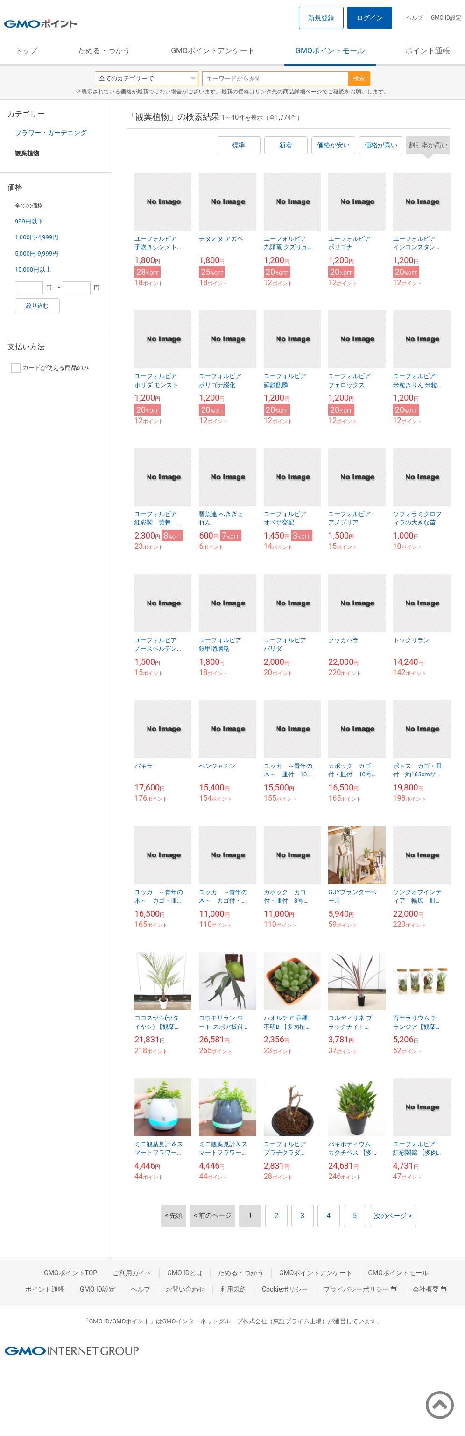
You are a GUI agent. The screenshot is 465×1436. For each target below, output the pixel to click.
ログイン (370, 18)
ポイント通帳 (427, 50)
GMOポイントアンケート (213, 50)
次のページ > (393, 1216)
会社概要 (430, 1289)
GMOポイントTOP (70, 1273)
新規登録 (321, 18)
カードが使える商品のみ (50, 368)
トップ (26, 50)
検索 (359, 78)
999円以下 (29, 221)
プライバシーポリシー (360, 1289)
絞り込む (37, 305)
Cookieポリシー (285, 1289)
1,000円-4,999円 (36, 237)
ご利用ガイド (132, 1273)
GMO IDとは (185, 1273)
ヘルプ (414, 17)
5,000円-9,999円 (36, 253)
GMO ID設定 (446, 17)
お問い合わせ (185, 1289)
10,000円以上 (33, 269)
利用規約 (233, 1289)
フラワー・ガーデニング (51, 132)
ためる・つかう (104, 50)
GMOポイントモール (330, 50)
